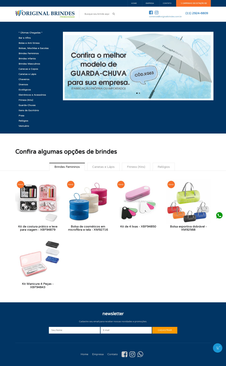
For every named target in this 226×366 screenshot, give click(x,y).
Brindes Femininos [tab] (67, 167)
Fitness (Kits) (26, 100)
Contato (167, 3)
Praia (21, 115)
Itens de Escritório (29, 110)
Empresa (150, 3)
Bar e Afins (25, 37)
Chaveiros (24, 79)
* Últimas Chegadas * (30, 32)
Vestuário (24, 126)
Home (134, 3)
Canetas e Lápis (27, 74)
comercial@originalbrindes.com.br (165, 17)
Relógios (23, 120)
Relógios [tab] (164, 167)
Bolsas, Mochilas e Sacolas (34, 48)
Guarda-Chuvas (27, 105)
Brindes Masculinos (29, 63)
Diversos (23, 84)
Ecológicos (25, 89)
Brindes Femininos (29, 53)
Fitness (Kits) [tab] (136, 167)
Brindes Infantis (27, 58)
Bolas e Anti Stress (29, 43)
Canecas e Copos (28, 69)
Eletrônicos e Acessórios (32, 94)
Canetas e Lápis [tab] (103, 167)
